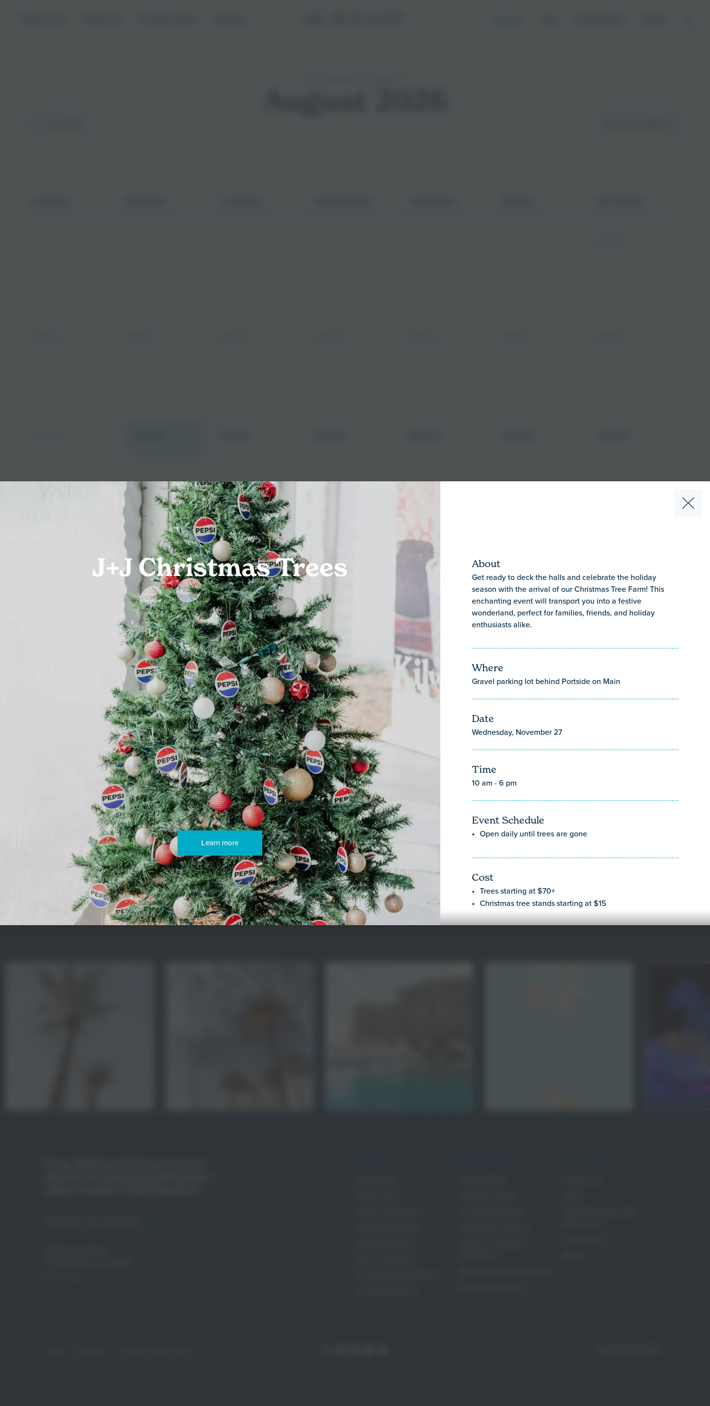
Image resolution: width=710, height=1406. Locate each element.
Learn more (220, 842)
